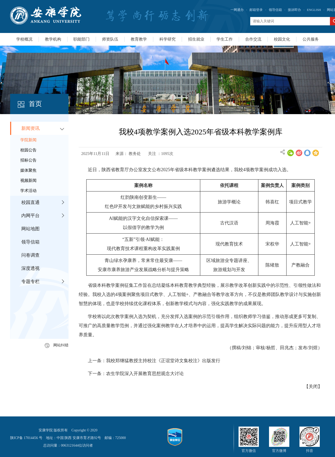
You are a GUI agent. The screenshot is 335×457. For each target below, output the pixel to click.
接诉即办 (294, 10)
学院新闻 (28, 140)
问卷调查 (30, 255)
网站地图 (30, 228)
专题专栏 (30, 281)
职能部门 (81, 39)
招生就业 (196, 39)
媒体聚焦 (28, 170)
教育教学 (139, 39)
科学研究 (167, 39)
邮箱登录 (256, 10)
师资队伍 (110, 39)
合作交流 (253, 39)
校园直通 (30, 202)
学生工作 (224, 39)
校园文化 (282, 39)
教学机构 (53, 39)
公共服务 (311, 39)
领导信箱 (275, 10)
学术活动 (28, 190)
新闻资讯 (30, 128)
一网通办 (237, 10)
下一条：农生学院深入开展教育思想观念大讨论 (136, 373)
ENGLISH (314, 10)
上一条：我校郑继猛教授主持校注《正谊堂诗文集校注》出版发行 (154, 360)
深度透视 (30, 268)
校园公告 (28, 150)
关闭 (313, 386)
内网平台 (30, 215)
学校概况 (24, 39)
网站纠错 (57, 345)
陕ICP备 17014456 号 (26, 438)
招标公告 (28, 160)
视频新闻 (28, 180)
